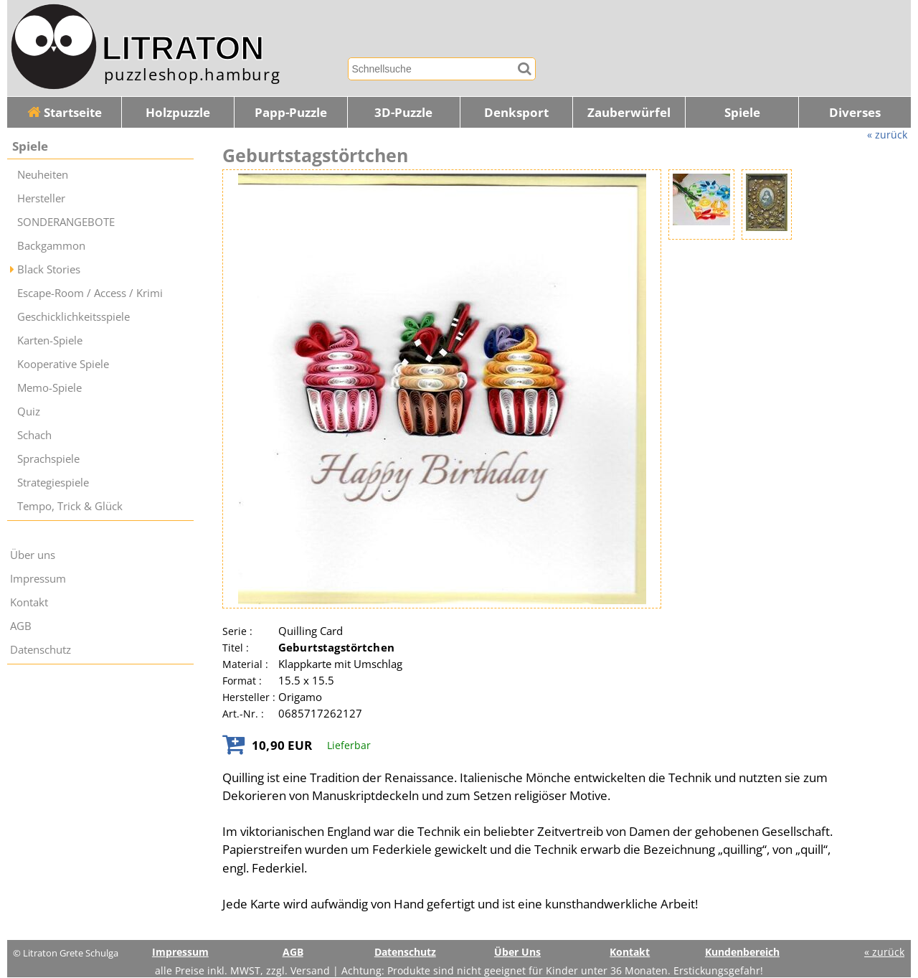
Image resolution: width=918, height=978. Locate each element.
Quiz (28, 411)
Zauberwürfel (629, 112)
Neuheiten (42, 174)
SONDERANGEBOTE (66, 222)
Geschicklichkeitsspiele (73, 316)
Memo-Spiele (49, 387)
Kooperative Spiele (63, 364)
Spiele (742, 112)
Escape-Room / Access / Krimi (90, 293)
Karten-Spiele (49, 340)
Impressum (38, 578)
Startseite (64, 112)
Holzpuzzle (178, 112)
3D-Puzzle (403, 112)
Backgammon (51, 245)
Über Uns (517, 952)
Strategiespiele (53, 482)
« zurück (887, 134)
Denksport (516, 112)
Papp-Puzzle (291, 112)
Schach (34, 435)
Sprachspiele (48, 458)
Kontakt (29, 602)
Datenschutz (40, 649)
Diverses (855, 112)
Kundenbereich (742, 952)
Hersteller (41, 198)
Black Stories (48, 269)
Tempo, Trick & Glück (70, 506)
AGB (21, 626)
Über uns (32, 555)
